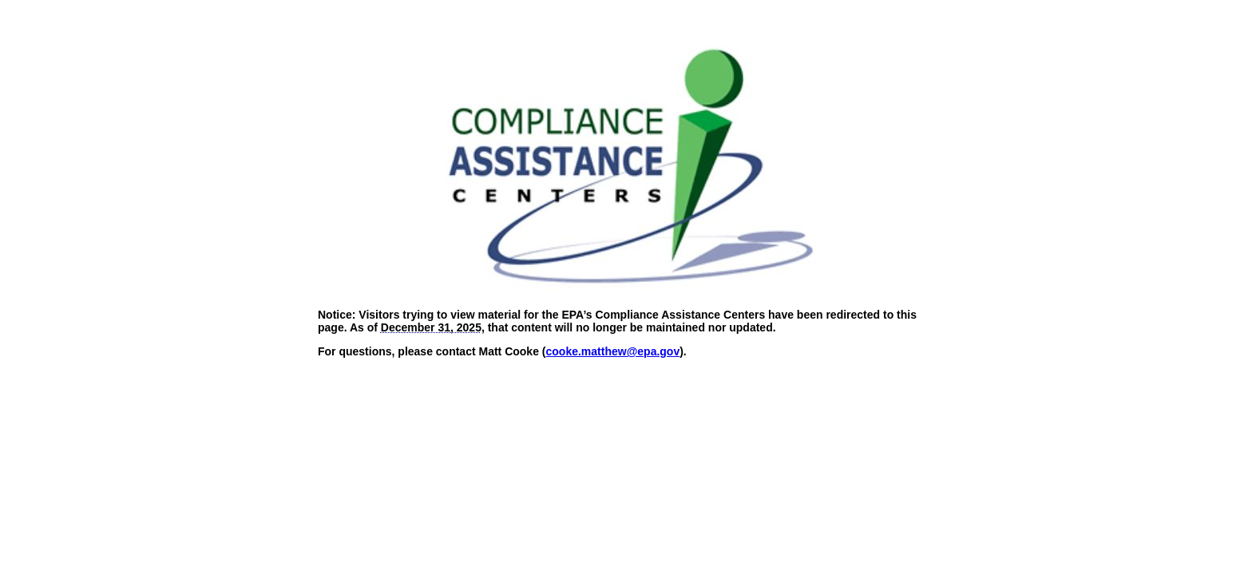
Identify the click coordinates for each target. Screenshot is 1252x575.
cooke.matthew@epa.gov (613, 351)
